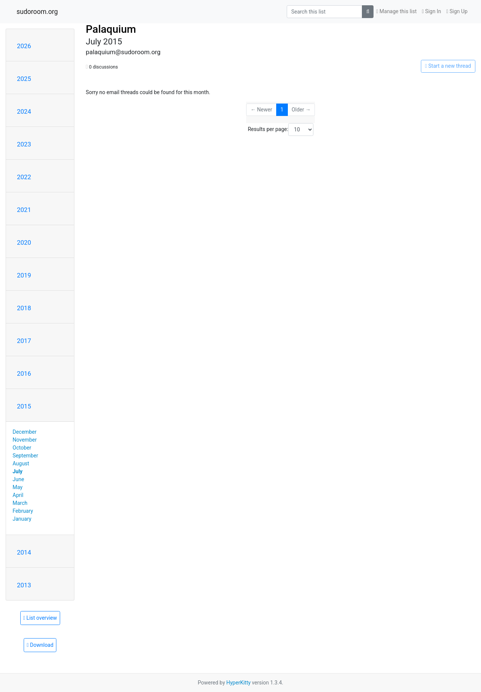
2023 (24, 144)
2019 (24, 275)
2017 (24, 340)
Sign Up (456, 11)
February (23, 511)
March (20, 503)
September (25, 456)
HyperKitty (238, 683)
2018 (24, 308)
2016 (24, 373)
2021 (24, 209)
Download (40, 645)
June (18, 479)
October (22, 448)
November (25, 440)
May (18, 487)
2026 (24, 46)
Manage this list (396, 11)
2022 (24, 177)
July (18, 471)
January (22, 519)
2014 (24, 552)
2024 (24, 111)
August (21, 463)
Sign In (431, 11)
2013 (24, 585)
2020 (24, 242)
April (18, 495)
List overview (40, 618)
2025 (24, 78)
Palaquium (111, 29)
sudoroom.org (37, 11)
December (25, 432)
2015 (24, 406)
